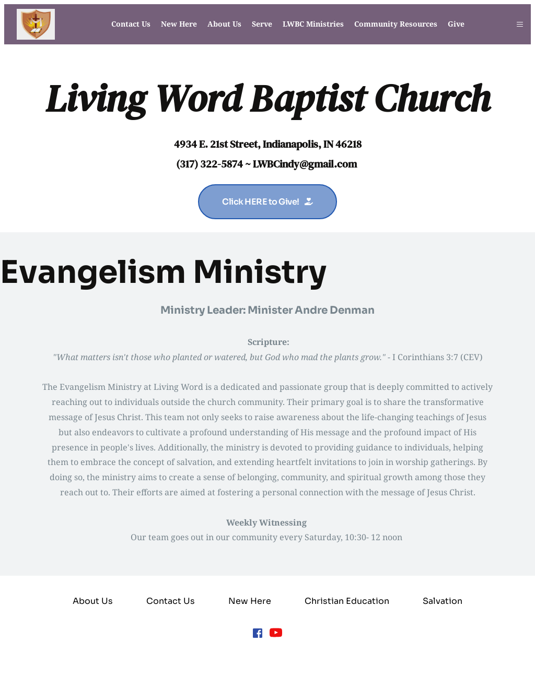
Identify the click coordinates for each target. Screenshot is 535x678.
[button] (520, 24)
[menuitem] (131, 24)
